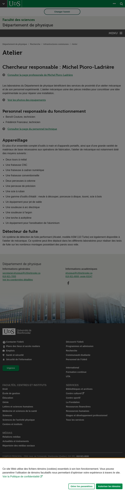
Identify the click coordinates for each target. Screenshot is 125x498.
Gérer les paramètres (82, 486)
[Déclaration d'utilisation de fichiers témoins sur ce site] (62, 478)
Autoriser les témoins (109, 486)
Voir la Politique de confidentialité (21, 476)
